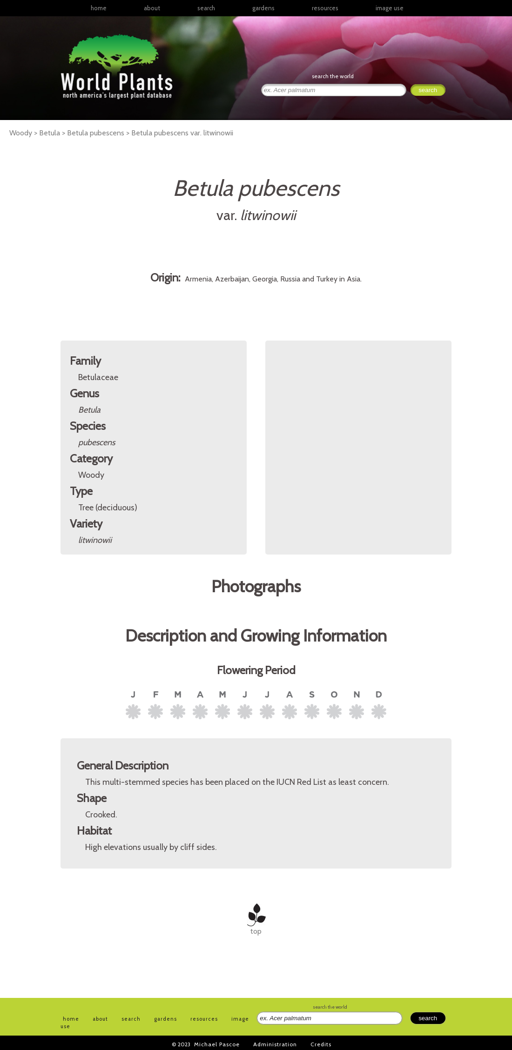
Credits (320, 1044)
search (206, 8)
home (99, 8)
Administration (275, 1044)
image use (390, 8)
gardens (263, 8)
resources (204, 1019)
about (152, 8)
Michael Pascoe (217, 1044)
